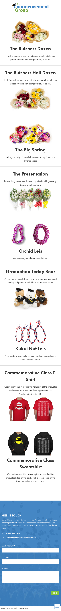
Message (5, 568)
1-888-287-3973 (11, 533)
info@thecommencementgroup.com (19, 537)
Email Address (8, 546)
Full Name (7, 557)
